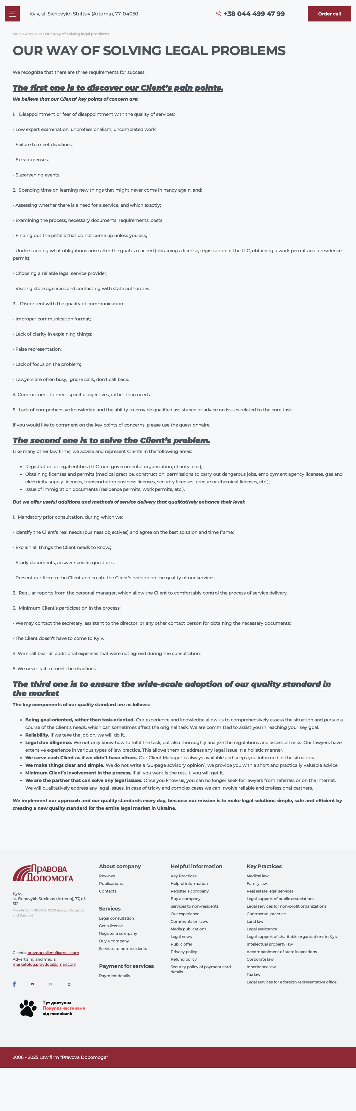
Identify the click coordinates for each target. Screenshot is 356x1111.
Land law (255, 921)
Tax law (253, 974)
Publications (111, 883)
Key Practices (183, 876)
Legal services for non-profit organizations (286, 906)
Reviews (107, 876)
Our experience (185, 913)
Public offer (181, 944)
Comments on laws (189, 921)
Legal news (181, 936)
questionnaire (194, 425)
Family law (257, 883)
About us (33, 34)
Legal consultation (116, 918)
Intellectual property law (270, 944)
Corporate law (260, 959)
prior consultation (63, 517)
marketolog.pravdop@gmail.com (44, 964)
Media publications (188, 929)
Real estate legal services (270, 891)
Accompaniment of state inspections (282, 951)
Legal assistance (262, 929)
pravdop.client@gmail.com (53, 952)
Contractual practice (266, 913)
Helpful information (189, 883)
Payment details (114, 975)
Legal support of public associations (280, 898)
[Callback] (329, 13)
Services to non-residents (123, 948)
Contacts (107, 891)
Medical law (258, 876)
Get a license (111, 925)
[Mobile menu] (12, 13)
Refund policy (184, 959)
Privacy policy (184, 951)
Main (17, 34)
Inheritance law (261, 967)
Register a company (118, 933)
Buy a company (114, 941)
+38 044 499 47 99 (254, 14)
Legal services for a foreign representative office (291, 982)
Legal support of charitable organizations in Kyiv (292, 936)
